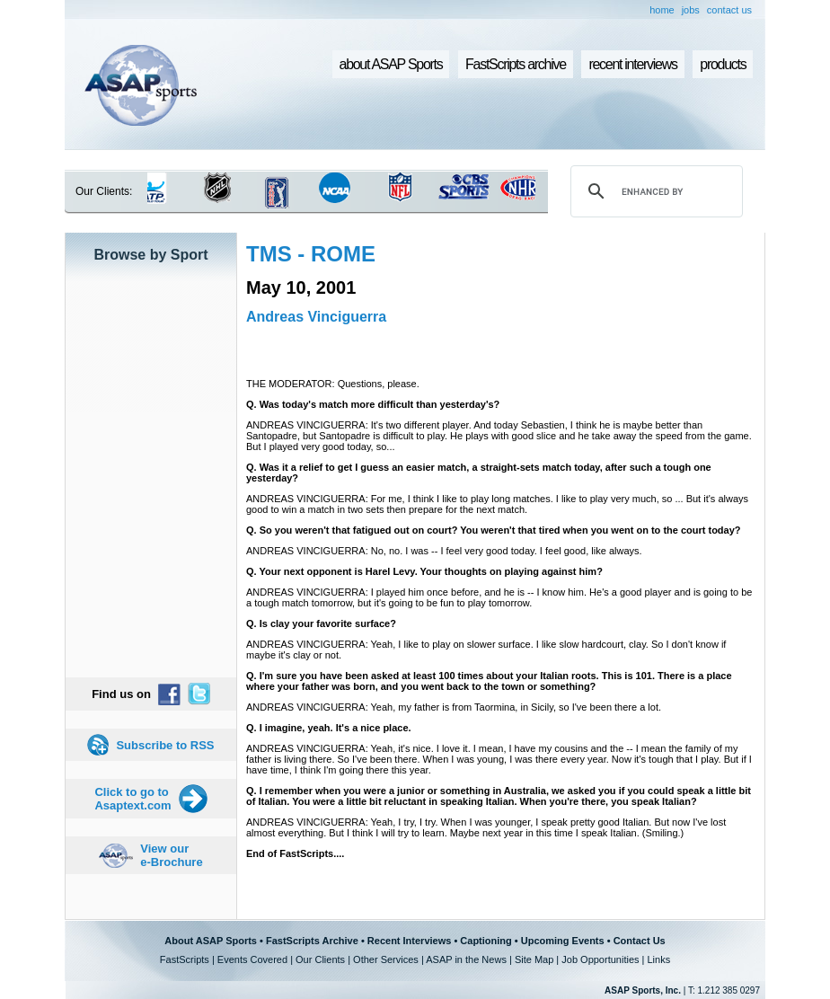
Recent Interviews (409, 940)
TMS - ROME (310, 254)
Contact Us (640, 940)
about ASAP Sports (391, 64)
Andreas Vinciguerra (316, 316)
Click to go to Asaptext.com (132, 798)
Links (658, 959)
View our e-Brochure (171, 855)
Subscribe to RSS (165, 745)
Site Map (534, 959)
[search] (654, 191)
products (723, 64)
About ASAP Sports (210, 940)
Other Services (386, 959)
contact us (729, 9)
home (662, 9)
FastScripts (184, 959)
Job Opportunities (600, 959)
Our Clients (320, 959)
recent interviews (632, 64)
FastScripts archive (515, 64)
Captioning (485, 940)
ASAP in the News (466, 959)
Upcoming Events (563, 940)
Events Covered (252, 959)
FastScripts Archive (312, 940)
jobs (691, 9)
